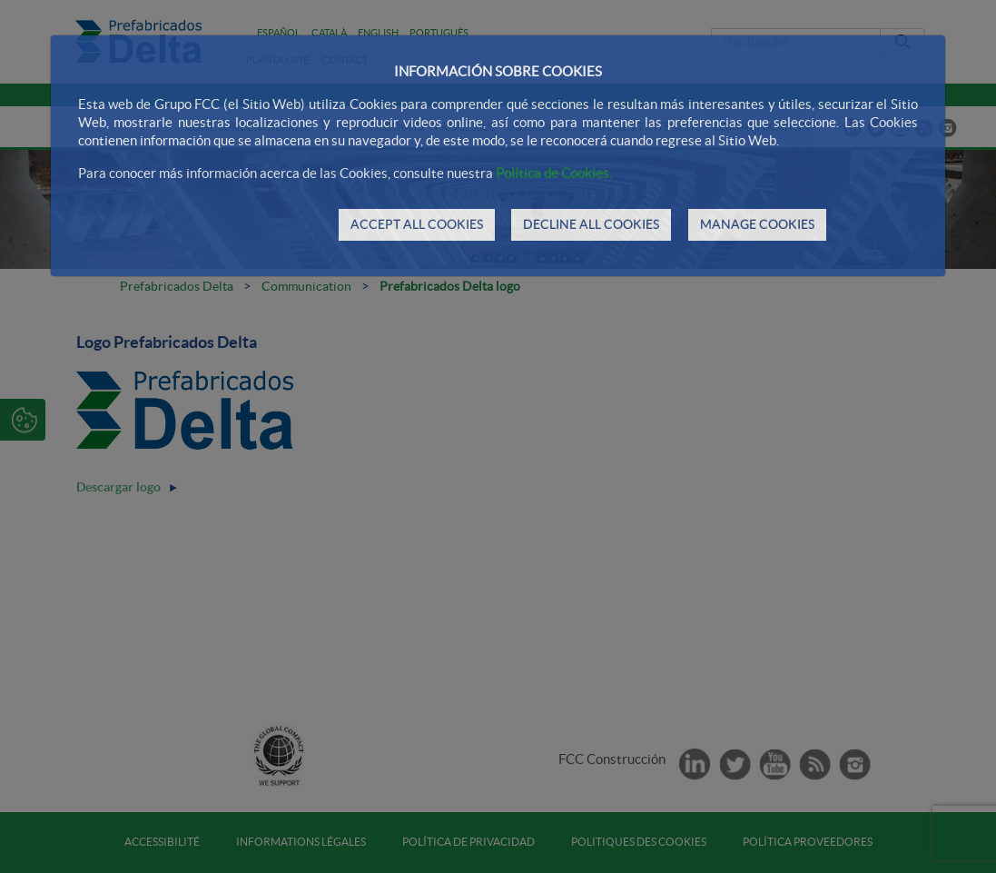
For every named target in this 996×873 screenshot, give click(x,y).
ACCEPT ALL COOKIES (416, 224)
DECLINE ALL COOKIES (591, 224)
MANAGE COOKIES (757, 224)
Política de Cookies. (554, 173)
